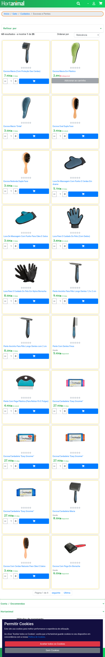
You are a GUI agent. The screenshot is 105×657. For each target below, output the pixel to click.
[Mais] (15, 81)
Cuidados (25, 13)
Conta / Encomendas (13, 603)
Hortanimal (7, 611)
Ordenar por (63, 34)
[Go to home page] (12, 3)
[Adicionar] (34, 81)
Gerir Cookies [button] (52, 650)
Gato (14, 13)
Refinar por (10, 28)
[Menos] (5, 81)
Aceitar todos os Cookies (52, 644)
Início (6, 13)
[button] (78, 4)
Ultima (67, 592)
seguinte (56, 592)
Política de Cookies (36, 637)
